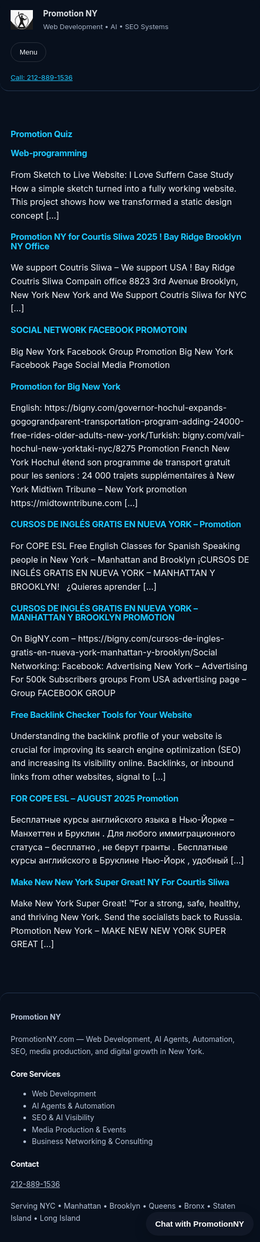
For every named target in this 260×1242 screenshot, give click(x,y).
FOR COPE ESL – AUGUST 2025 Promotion (94, 798)
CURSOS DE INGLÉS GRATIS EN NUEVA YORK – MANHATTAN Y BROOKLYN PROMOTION (104, 613)
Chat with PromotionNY (200, 1223)
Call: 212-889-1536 (42, 77)
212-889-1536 (35, 1184)
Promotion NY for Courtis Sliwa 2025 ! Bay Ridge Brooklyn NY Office (126, 241)
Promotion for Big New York (65, 386)
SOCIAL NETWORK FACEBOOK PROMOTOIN (99, 330)
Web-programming (49, 153)
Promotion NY (70, 13)
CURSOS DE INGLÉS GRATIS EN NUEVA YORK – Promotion (126, 524)
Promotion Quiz (41, 134)
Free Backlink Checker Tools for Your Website (101, 714)
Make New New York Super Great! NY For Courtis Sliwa (120, 882)
